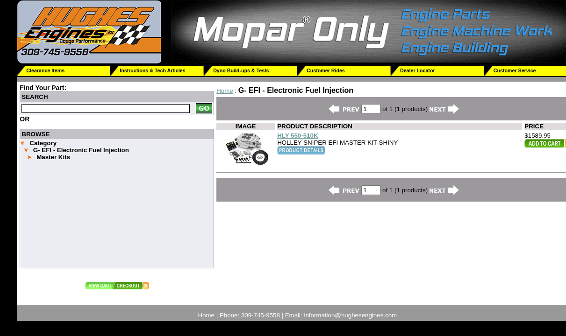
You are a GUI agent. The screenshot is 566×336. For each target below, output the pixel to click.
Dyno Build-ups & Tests (241, 70)
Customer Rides (326, 70)
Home (224, 90)
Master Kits (53, 157)
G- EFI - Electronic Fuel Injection (81, 150)
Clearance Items (45, 70)
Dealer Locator (417, 70)
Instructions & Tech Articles (152, 70)
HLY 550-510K (297, 135)
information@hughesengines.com (350, 315)
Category (43, 143)
